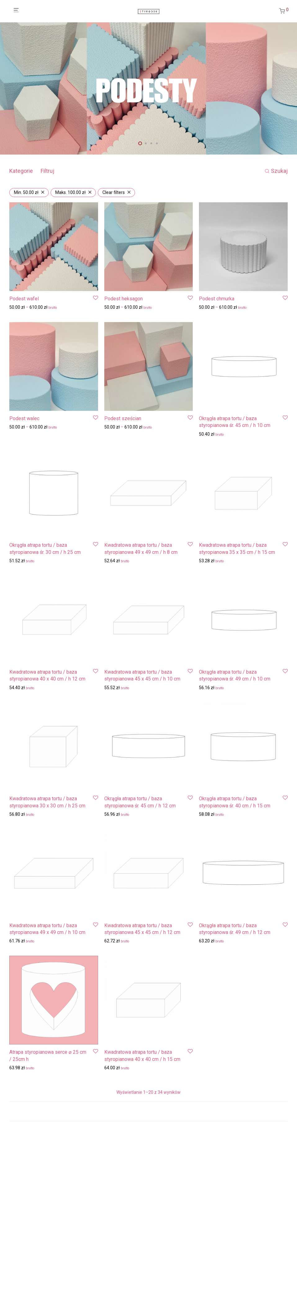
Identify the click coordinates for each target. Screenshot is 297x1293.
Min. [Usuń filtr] (26, 192)
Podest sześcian (122, 418)
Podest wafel (24, 299)
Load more (148, 1111)
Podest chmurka (216, 299)
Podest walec (24, 418)
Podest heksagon (123, 299)
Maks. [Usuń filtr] (70, 192)
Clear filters (113, 192)
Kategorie (21, 171)
